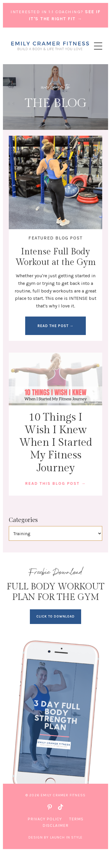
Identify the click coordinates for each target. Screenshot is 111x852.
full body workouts (53, 291)
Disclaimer (55, 825)
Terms (76, 819)
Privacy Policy (45, 819)
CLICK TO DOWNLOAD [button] (55, 616)
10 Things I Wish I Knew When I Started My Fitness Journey (55, 442)
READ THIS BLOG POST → (55, 483)
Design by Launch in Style (55, 837)
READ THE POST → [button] (55, 326)
